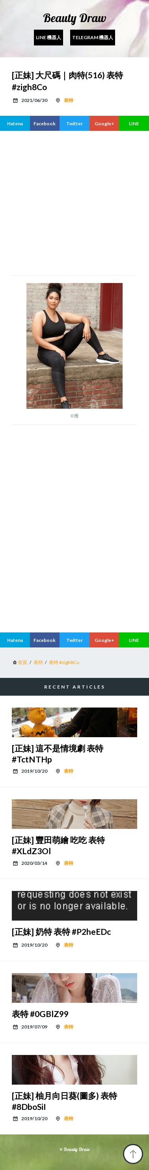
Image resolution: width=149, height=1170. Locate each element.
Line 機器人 (48, 37)
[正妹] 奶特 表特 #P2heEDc (61, 931)
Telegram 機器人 (92, 37)
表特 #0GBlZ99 (40, 1014)
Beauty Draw (74, 18)
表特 (68, 100)
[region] (74, 202)
